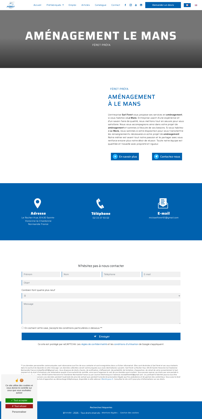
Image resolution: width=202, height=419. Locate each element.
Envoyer (104, 332)
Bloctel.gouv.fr (107, 375)
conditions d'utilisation (126, 340)
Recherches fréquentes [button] (101, 407)
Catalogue (100, 5)
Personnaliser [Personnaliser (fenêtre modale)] (19, 412)
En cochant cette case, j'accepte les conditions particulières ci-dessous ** (63, 324)
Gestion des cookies (129, 412)
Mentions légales (110, 412)
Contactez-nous (167, 156)
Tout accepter (19, 400)
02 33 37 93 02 (101, 222)
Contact (115, 5)
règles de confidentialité (94, 340)
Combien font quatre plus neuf (38, 286)
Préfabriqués (53, 5)
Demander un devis (163, 5)
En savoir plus (125, 156)
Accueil (37, 5)
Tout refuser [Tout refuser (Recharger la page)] (19, 406)
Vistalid (68, 412)
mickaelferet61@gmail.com (164, 213)
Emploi (72, 5)
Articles (85, 5)
